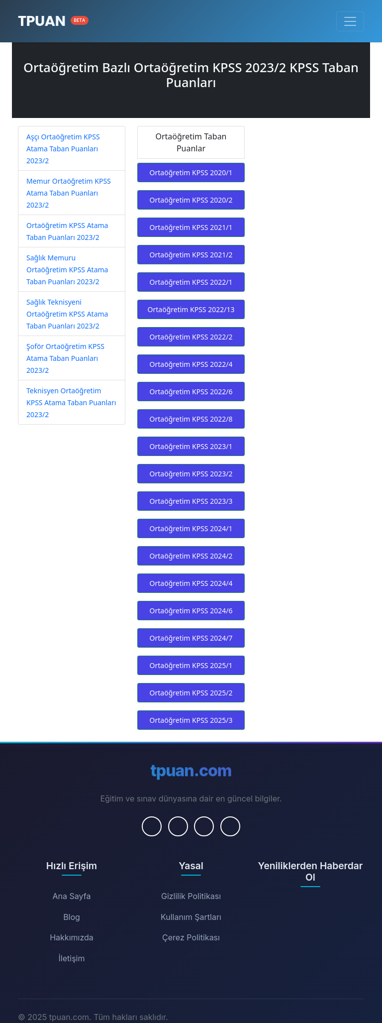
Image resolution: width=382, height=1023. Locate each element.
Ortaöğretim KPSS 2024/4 (191, 583)
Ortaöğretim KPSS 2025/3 (191, 720)
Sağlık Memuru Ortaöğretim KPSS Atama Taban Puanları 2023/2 (67, 269)
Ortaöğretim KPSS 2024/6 (191, 610)
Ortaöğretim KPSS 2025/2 (191, 692)
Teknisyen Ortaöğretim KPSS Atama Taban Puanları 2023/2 (71, 402)
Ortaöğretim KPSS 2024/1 (191, 528)
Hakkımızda (72, 937)
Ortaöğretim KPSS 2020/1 (191, 172)
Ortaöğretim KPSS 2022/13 (191, 309)
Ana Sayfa (72, 896)
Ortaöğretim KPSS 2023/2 (191, 473)
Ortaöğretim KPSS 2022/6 (191, 391)
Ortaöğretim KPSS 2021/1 (191, 227)
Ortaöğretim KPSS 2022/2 (191, 336)
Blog (71, 917)
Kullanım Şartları (191, 917)
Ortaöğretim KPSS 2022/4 (191, 364)
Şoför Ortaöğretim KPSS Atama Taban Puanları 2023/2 (65, 358)
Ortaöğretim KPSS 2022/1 (191, 282)
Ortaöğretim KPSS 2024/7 (191, 638)
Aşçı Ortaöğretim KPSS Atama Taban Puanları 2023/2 (63, 148)
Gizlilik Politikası (191, 896)
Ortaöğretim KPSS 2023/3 (191, 501)
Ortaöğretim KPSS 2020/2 (191, 200)
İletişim (72, 958)
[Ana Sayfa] (53, 21)
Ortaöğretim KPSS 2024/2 (191, 556)
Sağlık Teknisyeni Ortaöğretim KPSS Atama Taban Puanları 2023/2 (67, 314)
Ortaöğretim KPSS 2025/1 (191, 665)
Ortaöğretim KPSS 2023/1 (191, 446)
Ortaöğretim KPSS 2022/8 (191, 419)
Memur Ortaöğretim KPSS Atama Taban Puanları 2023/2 (68, 193)
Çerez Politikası (191, 937)
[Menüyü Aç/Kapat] (350, 21)
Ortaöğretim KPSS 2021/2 (191, 254)
